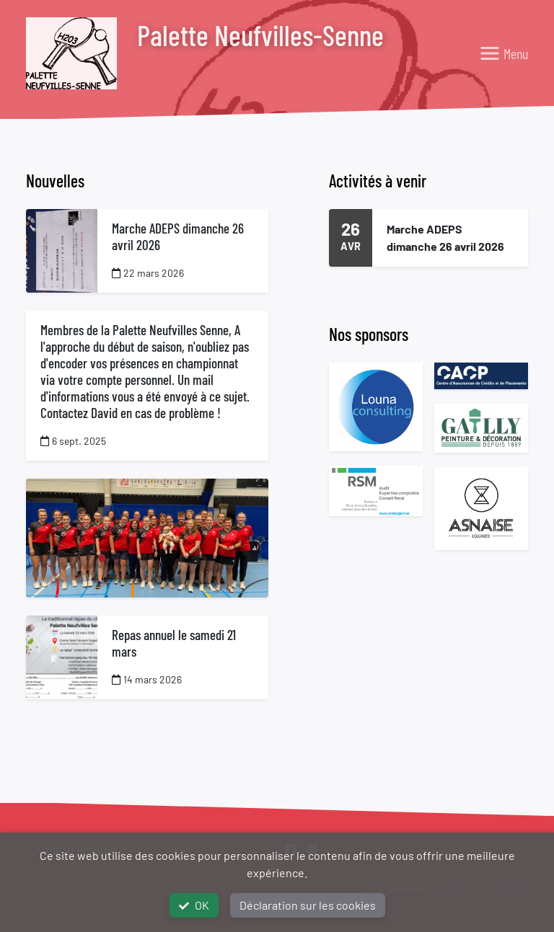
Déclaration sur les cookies (307, 905)
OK (194, 905)
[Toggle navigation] (503, 53)
